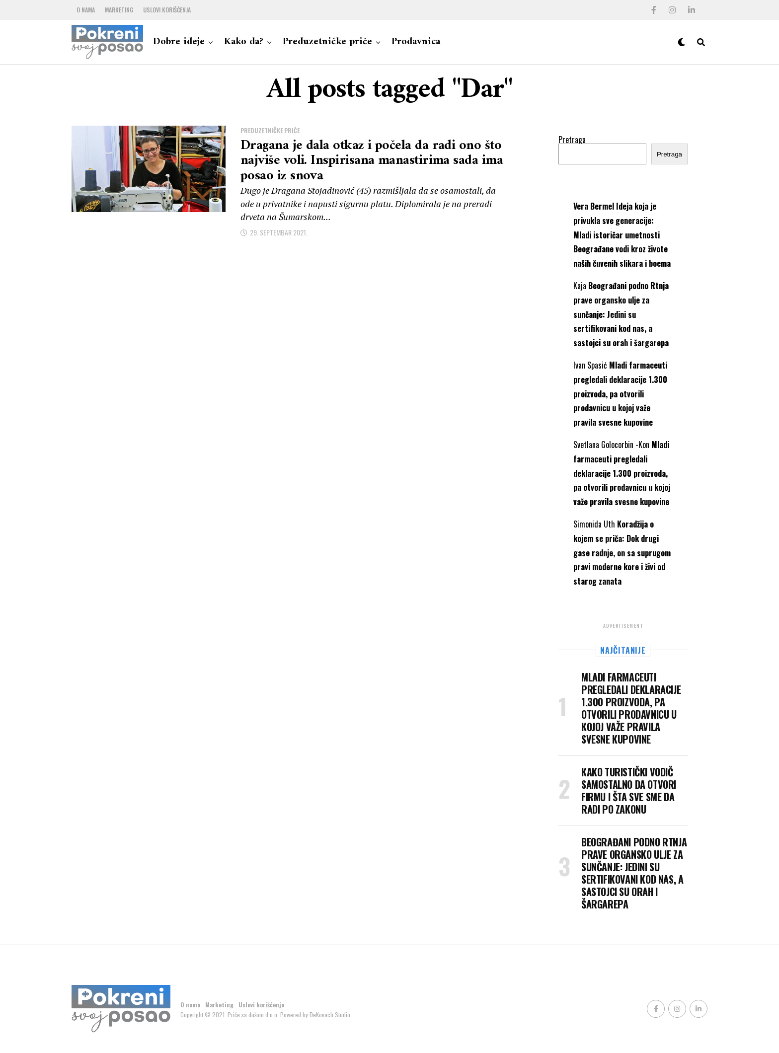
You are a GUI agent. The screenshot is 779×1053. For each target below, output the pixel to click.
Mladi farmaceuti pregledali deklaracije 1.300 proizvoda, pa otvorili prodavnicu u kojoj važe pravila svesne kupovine (620, 393)
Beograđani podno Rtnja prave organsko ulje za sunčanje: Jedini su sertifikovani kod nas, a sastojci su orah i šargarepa (621, 314)
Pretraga (572, 140)
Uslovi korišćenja (167, 9)
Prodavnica (415, 42)
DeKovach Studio (330, 1014)
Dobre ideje (179, 42)
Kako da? (243, 42)
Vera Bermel (593, 206)
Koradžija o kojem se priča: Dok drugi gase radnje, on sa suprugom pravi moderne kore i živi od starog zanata (622, 552)
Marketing (119, 9)
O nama (86, 9)
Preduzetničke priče (327, 42)
